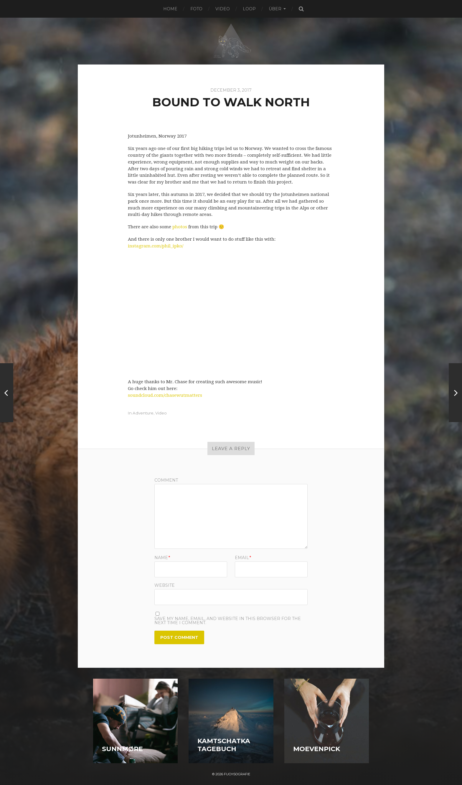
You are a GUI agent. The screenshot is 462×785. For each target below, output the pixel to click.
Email (243, 558)
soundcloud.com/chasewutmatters (165, 395)
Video (222, 8)
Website (164, 585)
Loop (249, 8)
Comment (166, 480)
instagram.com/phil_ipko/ (155, 246)
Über (275, 8)
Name (162, 558)
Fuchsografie (237, 774)
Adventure (143, 413)
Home (170, 8)
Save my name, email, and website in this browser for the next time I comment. (227, 621)
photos (179, 226)
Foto (196, 8)
